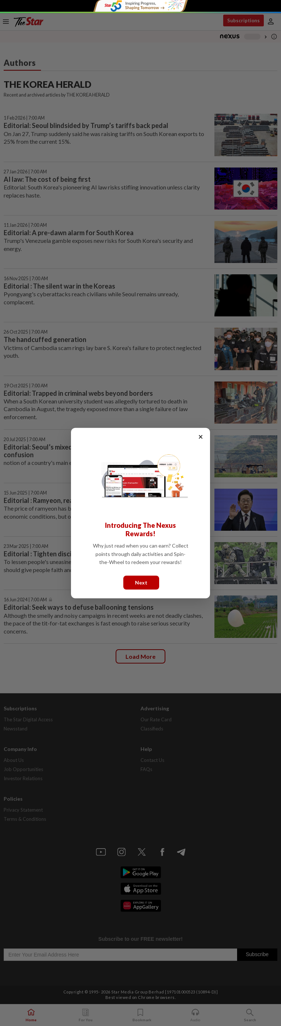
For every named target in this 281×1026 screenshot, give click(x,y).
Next (141, 582)
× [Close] (200, 436)
